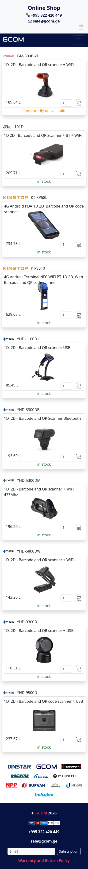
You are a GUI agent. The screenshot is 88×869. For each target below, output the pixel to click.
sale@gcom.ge (44, 21)
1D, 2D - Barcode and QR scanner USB (37, 347)
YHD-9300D (27, 621)
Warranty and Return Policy (44, 860)
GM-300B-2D (28, 56)
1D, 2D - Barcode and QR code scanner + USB (43, 701)
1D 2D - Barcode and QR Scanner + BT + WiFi (43, 135)
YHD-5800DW (29, 551)
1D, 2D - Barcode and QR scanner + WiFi (39, 64)
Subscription (68, 851)
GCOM (41, 813)
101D (18, 126)
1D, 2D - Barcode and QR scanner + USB (39, 630)
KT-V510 (38, 268)
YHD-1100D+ (28, 339)
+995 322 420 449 (44, 15)
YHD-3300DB (28, 409)
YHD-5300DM (29, 480)
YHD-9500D (27, 692)
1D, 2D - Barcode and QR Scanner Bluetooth (42, 418)
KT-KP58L (39, 197)
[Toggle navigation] (78, 40)
